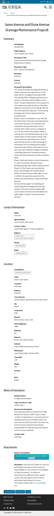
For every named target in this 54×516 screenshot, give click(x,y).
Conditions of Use (34, 497)
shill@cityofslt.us (20, 253)
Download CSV (9, 492)
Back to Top (8, 497)
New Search (20, 492)
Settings (50, 2)
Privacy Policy (9, 500)
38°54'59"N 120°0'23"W (22, 272)
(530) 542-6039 (20, 246)
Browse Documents (34, 504)
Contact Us (43, 1)
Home (6, 13)
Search (12, 13)
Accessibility (31, 500)
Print (28, 492)
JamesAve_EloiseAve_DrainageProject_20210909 (31, 457)
